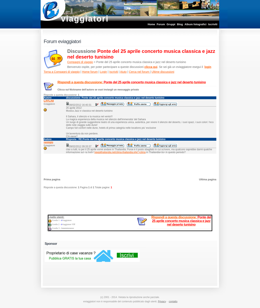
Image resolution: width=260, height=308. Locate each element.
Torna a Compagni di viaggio (62, 71)
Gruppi (171, 24)
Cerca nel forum (139, 71)
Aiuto (123, 71)
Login (103, 71)
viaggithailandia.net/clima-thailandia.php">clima (120, 152)
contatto (173, 301)
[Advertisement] (130, 165)
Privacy (162, 301)
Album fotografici (196, 24)
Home (151, 24)
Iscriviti (212, 24)
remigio (48, 142)
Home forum (90, 71)
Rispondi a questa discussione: (131, 82)
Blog (180, 24)
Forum (161, 24)
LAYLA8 (49, 100)
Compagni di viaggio (80, 62)
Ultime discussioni (163, 71)
